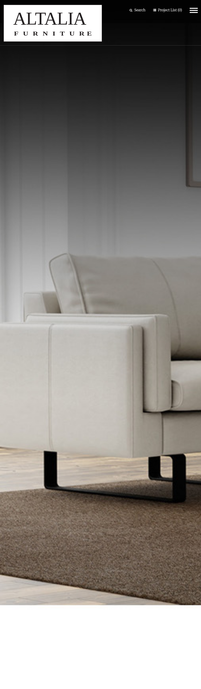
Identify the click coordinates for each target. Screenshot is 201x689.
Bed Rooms (85, 235)
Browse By (17, 583)
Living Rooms (155, 235)
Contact (76, 604)
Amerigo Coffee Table (47, 376)
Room (9, 604)
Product (11, 594)
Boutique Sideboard (149, 376)
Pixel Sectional (148, 489)
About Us (77, 594)
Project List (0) (169, 10)
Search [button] (138, 10)
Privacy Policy (172, 672)
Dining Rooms (22, 235)
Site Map (136, 672)
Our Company (86, 583)
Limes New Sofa (50, 489)
